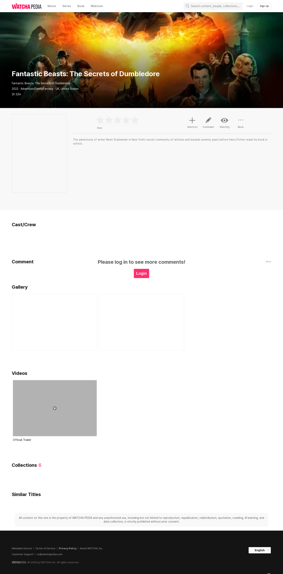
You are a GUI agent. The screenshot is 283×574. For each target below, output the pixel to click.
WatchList (192, 122)
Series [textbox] (66, 6)
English (260, 550)
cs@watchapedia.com (49, 554)
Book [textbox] (80, 6)
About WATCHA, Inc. (91, 548)
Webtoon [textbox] (97, 6)
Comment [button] (208, 124)
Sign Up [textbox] (264, 6)
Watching (225, 122)
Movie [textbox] (52, 6)
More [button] (241, 124)
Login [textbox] (250, 6)
